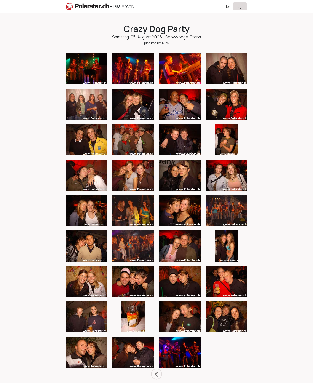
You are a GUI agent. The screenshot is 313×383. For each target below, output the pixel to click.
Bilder (225, 6)
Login (240, 6)
